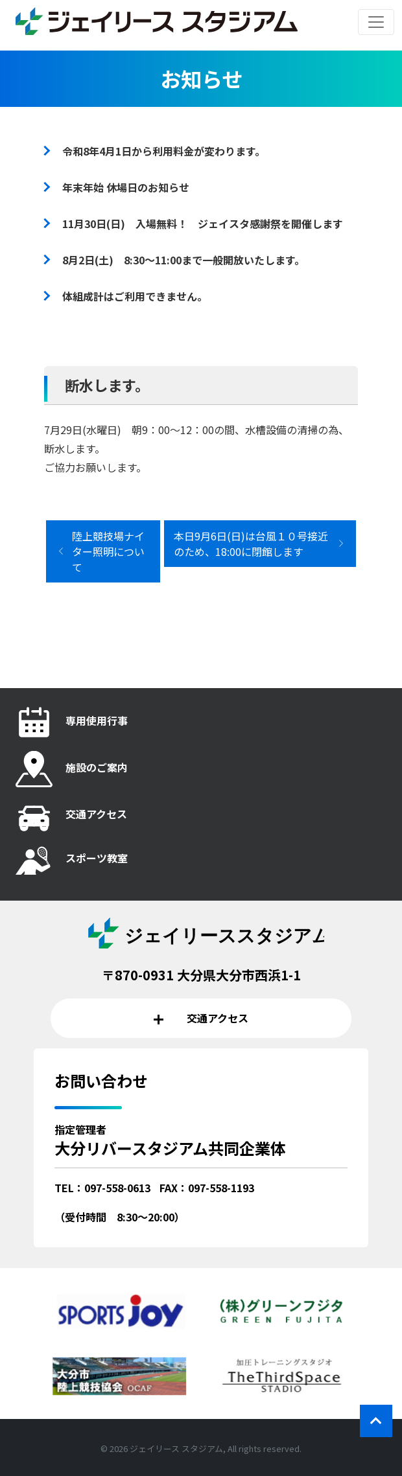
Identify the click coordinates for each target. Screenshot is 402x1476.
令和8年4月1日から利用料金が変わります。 (163, 151)
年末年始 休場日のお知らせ (125, 187)
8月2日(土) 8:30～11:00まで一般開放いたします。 (183, 260)
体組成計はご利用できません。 (134, 296)
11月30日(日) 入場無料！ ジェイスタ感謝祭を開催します (202, 223)
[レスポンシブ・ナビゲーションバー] (376, 22)
